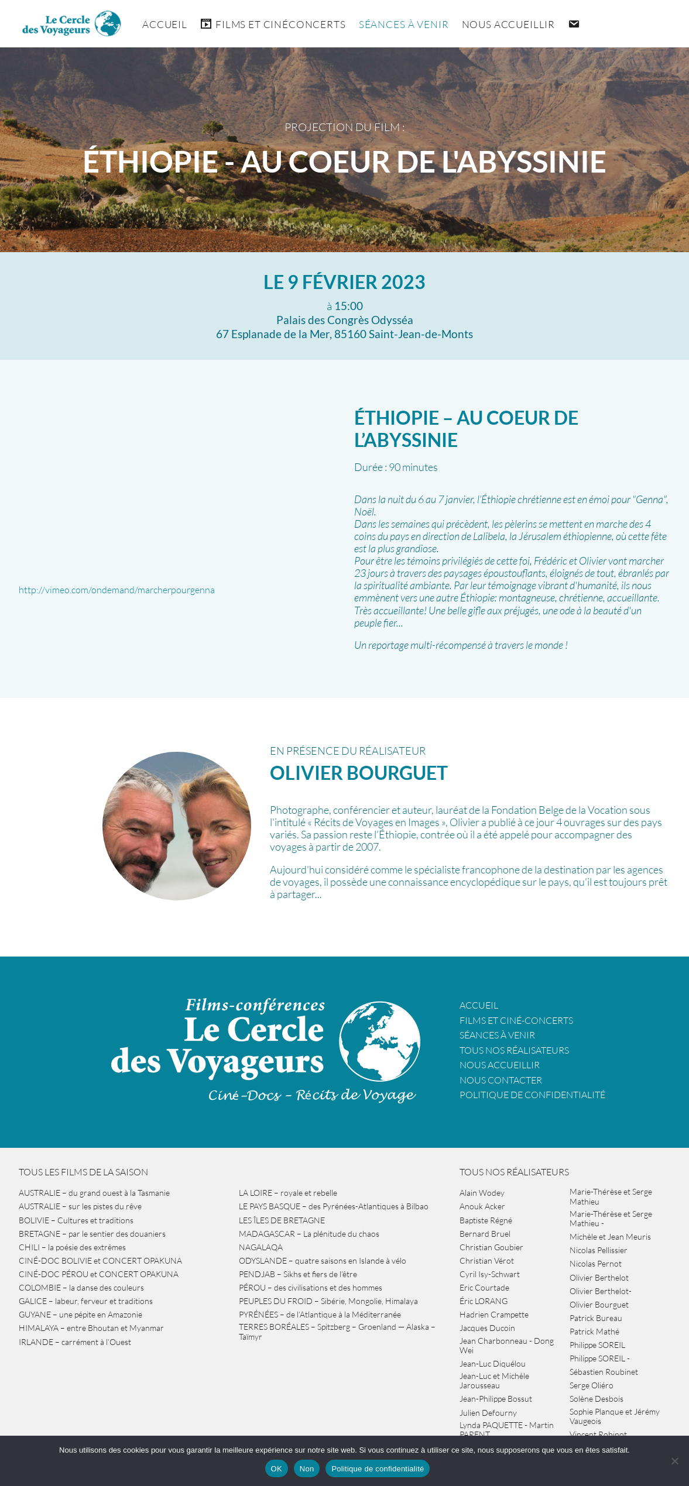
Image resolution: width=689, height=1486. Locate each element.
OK (276, 1468)
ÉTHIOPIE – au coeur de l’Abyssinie (466, 428)
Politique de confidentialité (532, 1094)
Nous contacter (501, 1080)
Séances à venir (404, 24)
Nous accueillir (509, 24)
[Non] (674, 1461)
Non (307, 1468)
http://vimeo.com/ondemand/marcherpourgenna (117, 590)
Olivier (359, 772)
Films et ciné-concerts (516, 1020)
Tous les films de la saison (83, 1172)
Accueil (164, 24)
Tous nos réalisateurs (514, 1050)
